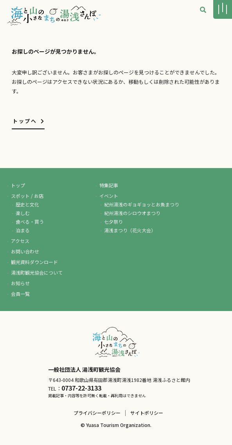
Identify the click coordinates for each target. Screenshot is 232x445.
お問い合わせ (25, 251)
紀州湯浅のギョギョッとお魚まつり (141, 204)
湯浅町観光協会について (37, 272)
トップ (18, 185)
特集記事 (108, 185)
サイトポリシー (146, 412)
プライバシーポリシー (97, 412)
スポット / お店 (27, 195)
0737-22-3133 (81, 387)
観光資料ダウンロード (34, 262)
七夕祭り (113, 221)
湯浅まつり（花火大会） (130, 230)
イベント (108, 195)
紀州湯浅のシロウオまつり (132, 213)
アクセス (20, 240)
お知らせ (20, 283)
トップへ (29, 121)
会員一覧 (20, 293)
